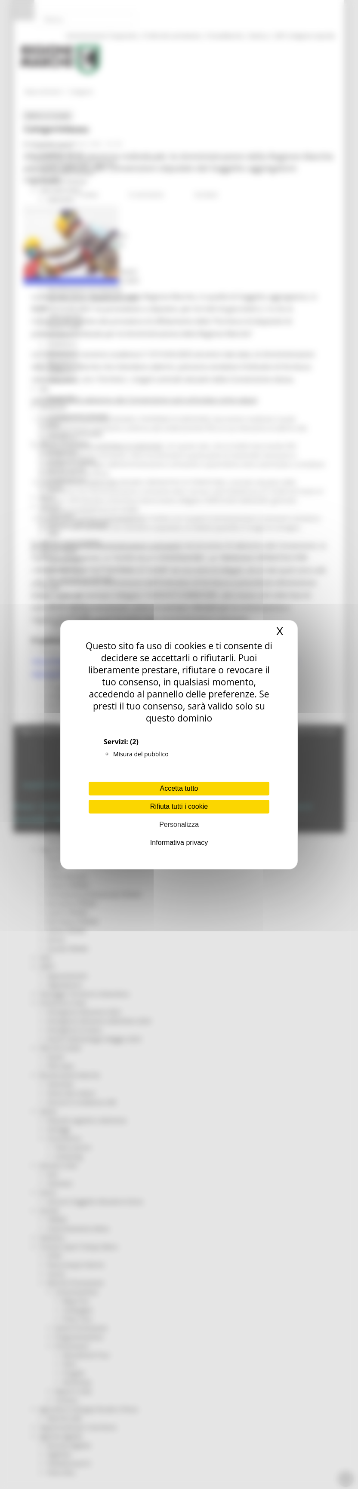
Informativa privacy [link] (179, 842)
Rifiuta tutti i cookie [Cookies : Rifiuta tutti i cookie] (179, 806)
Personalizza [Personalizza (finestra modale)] (179, 824)
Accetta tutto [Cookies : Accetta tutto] (179, 788)
